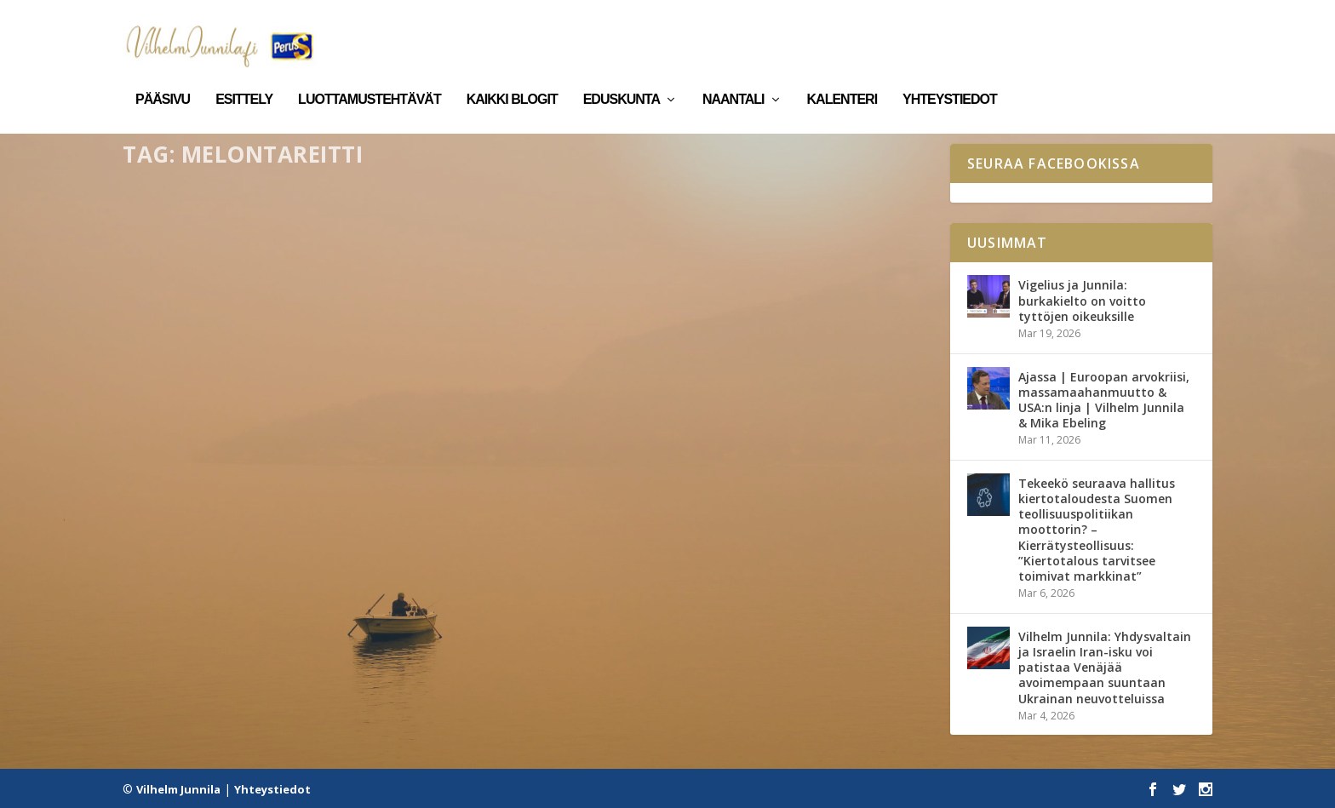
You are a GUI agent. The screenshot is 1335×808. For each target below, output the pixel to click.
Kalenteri (842, 75)
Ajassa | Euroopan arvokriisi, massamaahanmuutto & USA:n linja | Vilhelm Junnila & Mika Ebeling (1103, 399)
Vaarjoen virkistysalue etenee (258, 439)
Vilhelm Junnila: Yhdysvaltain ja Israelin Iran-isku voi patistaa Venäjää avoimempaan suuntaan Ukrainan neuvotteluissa (1104, 666)
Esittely (243, 75)
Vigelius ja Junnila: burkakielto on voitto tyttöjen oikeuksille (1082, 300)
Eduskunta (621, 75)
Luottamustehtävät (369, 75)
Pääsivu (162, 75)
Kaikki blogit (512, 75)
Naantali (733, 75)
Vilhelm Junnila (178, 788)
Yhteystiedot (949, 75)
